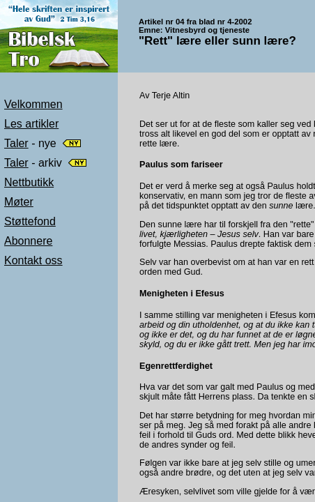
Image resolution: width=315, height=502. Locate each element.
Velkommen (33, 104)
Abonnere (28, 241)
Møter (18, 202)
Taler (16, 143)
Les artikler (31, 124)
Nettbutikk (29, 182)
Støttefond (30, 221)
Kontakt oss (33, 260)
